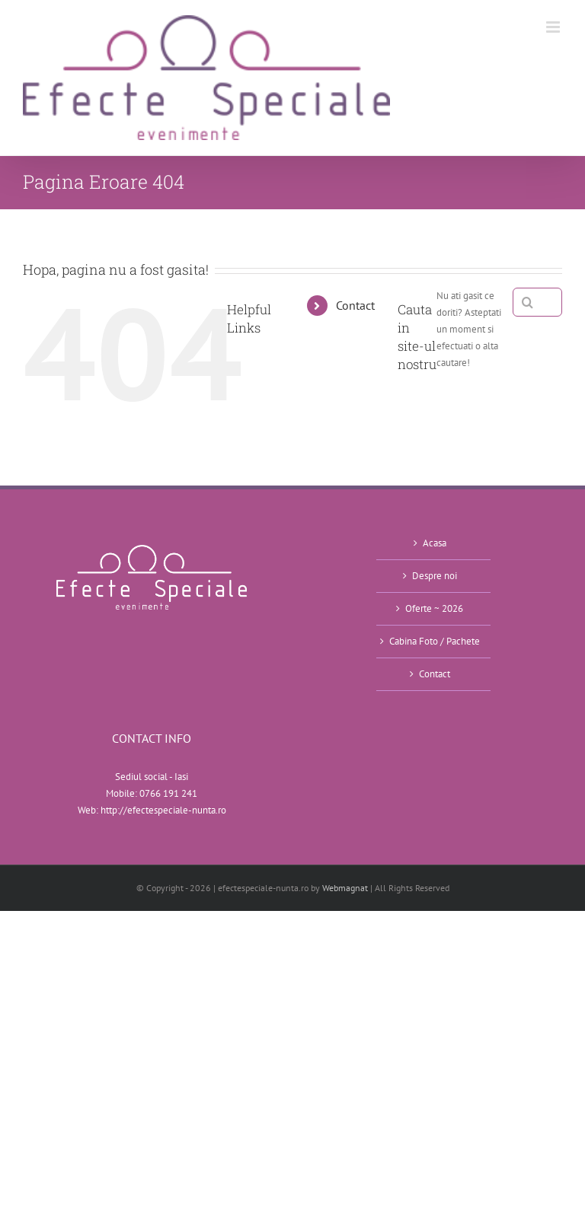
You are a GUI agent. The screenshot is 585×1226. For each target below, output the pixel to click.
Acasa (434, 543)
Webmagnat (345, 887)
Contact (355, 305)
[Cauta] (527, 302)
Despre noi (434, 575)
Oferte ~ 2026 (434, 608)
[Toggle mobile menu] (554, 27)
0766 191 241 (168, 793)
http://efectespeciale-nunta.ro (163, 810)
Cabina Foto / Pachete (434, 641)
